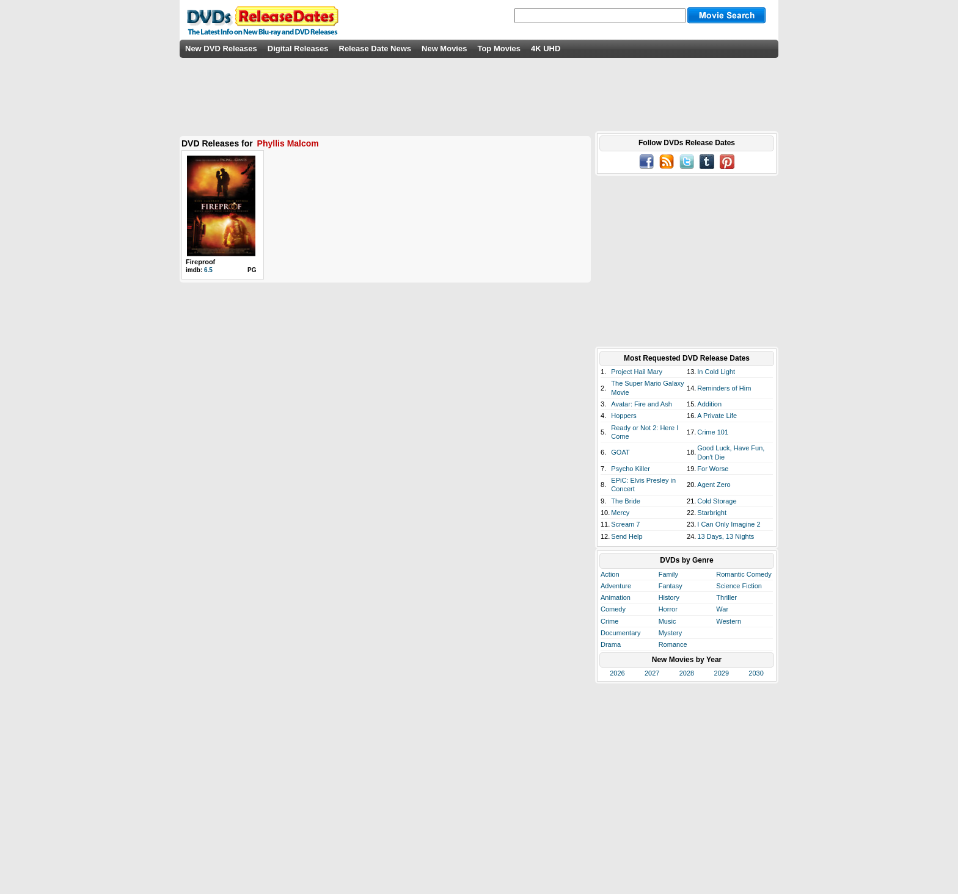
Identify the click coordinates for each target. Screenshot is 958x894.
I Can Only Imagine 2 (728, 524)
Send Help (626, 536)
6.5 (208, 270)
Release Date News (375, 48)
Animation (616, 597)
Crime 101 (712, 432)
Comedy (613, 609)
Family (668, 574)
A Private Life (717, 415)
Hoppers (624, 415)
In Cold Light (716, 371)
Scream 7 (625, 524)
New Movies (444, 48)
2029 (721, 673)
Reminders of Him (724, 388)
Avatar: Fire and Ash (641, 404)
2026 (617, 673)
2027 (652, 673)
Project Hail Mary (636, 371)
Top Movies (499, 48)
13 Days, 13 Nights (725, 536)
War (722, 609)
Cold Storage (716, 501)
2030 (755, 673)
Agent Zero (713, 484)
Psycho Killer (630, 468)
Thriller (726, 597)
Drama (611, 644)
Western (728, 621)
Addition (709, 404)
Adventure (616, 585)
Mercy (620, 512)
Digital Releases (298, 48)
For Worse (712, 468)
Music (667, 621)
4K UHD (545, 48)
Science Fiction (739, 585)
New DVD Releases (221, 48)
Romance (673, 644)
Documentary (620, 632)
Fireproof (200, 261)
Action (610, 574)
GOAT (620, 452)
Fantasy (670, 585)
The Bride (625, 501)
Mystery (670, 632)
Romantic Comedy (743, 574)
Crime (609, 621)
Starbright (711, 512)
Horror (668, 609)
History (669, 597)
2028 (686, 673)
